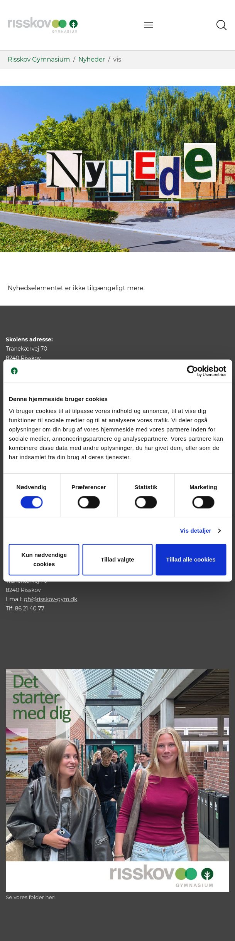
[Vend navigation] (148, 25)
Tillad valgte (117, 559)
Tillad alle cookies (191, 559)
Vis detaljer (195, 530)
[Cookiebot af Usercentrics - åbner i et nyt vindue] (192, 371)
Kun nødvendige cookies (44, 559)
